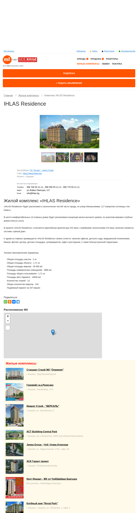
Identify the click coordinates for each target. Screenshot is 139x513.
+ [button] (8, 316)
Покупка (117, 64)
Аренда (81, 59)
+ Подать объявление (69, 83)
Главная (8, 95)
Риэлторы (112, 59)
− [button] (8, 321)
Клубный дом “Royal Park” (42, 503)
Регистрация (109, 51)
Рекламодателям (128, 51)
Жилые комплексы (88, 64)
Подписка (69, 73)
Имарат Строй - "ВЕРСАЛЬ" (42, 406)
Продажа (95, 59)
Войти (94, 51)
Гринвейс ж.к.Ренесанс (40, 385)
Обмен (106, 64)
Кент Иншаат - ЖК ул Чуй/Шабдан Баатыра (51, 479)
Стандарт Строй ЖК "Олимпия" (45, 370)
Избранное (81, 51)
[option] (69, 24)
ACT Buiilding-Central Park (41, 431)
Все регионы (9, 51)
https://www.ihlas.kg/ (32, 173)
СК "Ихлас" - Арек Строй (41, 170)
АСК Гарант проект (37, 461)
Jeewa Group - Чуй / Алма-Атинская (47, 444)
